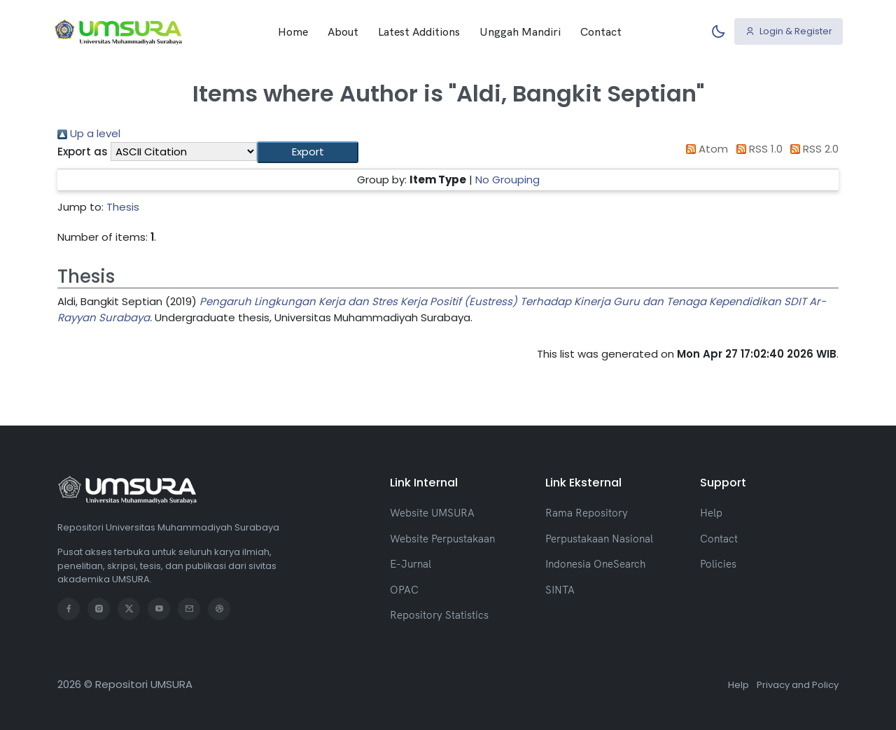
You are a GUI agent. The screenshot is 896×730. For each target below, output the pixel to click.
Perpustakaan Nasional (599, 538)
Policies (718, 563)
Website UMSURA (432, 512)
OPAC (404, 589)
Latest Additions (419, 31)
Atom (705, 148)
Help (711, 512)
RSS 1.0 (757, 148)
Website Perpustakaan (442, 538)
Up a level (88, 133)
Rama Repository (586, 512)
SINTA (560, 589)
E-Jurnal (410, 563)
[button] (307, 152)
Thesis (122, 206)
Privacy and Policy (798, 685)
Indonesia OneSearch (595, 563)
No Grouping (507, 179)
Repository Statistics (439, 615)
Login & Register (789, 31)
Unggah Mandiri (520, 31)
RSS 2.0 (812, 148)
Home (293, 31)
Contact (601, 31)
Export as (82, 151)
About (343, 31)
